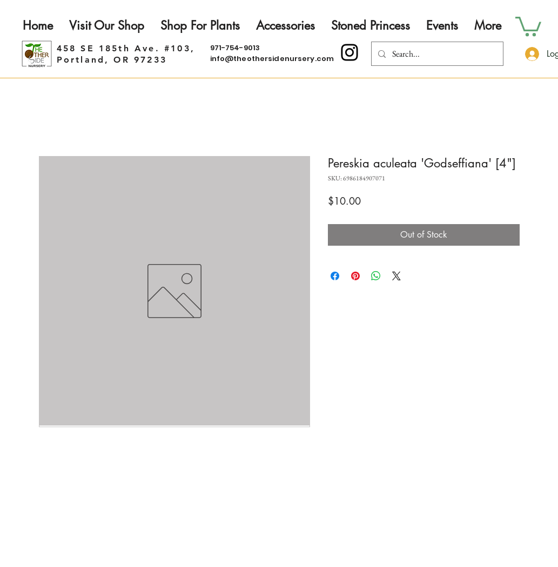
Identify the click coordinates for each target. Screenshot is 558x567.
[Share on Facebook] (334, 275)
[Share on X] (396, 275)
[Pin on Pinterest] (355, 275)
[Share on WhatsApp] (375, 275)
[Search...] (436, 53)
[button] (528, 25)
